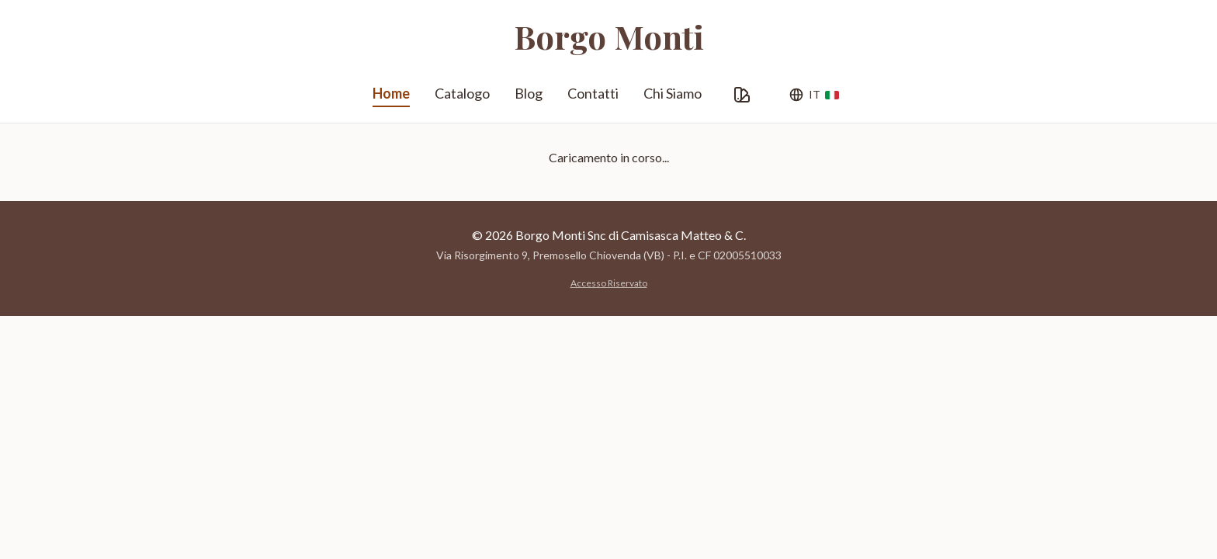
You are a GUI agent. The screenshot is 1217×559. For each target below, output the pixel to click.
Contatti (593, 93)
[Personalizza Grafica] (742, 94)
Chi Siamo (672, 93)
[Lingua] (813, 95)
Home (391, 96)
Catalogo (462, 93)
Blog (529, 93)
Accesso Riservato (608, 283)
